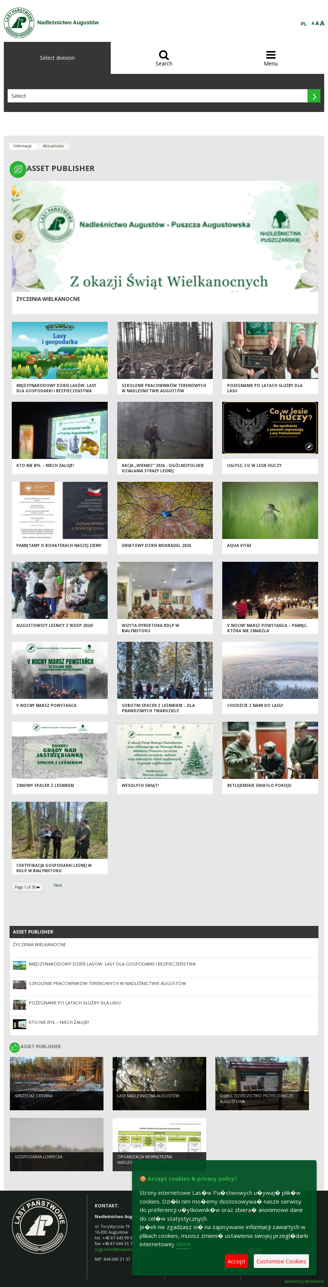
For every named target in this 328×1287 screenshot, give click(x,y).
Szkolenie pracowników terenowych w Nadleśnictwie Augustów (164, 388)
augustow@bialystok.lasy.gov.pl (126, 1249)
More (183, 1244)
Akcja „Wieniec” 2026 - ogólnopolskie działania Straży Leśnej (163, 468)
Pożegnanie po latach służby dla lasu (75, 1003)
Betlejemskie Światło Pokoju (259, 785)
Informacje (22, 146)
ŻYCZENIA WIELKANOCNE (48, 299)
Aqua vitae (239, 545)
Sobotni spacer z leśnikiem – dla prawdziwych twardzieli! (158, 708)
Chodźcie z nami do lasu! (255, 705)
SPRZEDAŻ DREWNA (34, 1095)
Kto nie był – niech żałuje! (45, 465)
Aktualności (53, 146)
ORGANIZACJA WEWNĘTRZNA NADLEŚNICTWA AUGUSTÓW (144, 1159)
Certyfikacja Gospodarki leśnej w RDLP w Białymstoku (54, 868)
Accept (236, 1261)
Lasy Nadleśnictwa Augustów (148, 1095)
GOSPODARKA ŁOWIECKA (38, 1156)
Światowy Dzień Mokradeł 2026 (156, 545)
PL (304, 24)
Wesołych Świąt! (140, 785)
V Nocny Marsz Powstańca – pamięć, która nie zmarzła (267, 628)
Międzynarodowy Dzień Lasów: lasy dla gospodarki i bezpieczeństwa (56, 388)
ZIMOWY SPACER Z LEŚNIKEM (45, 785)
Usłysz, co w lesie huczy (254, 465)
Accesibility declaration (304, 1281)
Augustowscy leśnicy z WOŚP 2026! (54, 625)
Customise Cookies (281, 1261)
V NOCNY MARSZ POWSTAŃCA (46, 705)
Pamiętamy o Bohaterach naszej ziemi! (58, 545)
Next (58, 885)
